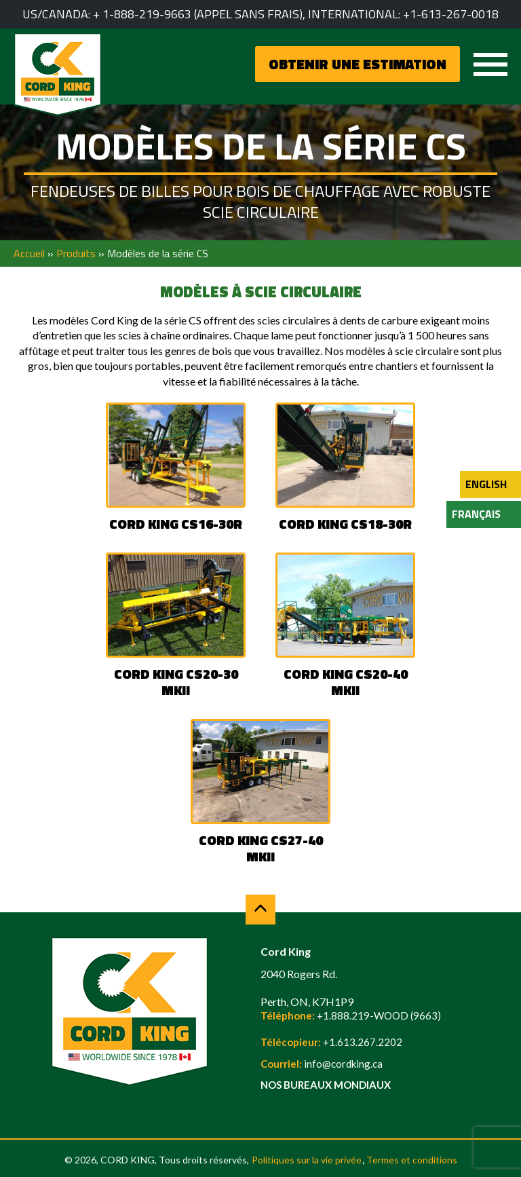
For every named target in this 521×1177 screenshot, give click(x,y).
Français (476, 514)
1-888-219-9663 (146, 14)
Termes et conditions (411, 1159)
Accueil (29, 253)
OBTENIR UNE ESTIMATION (357, 64)
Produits (76, 253)
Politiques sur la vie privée (307, 1159)
